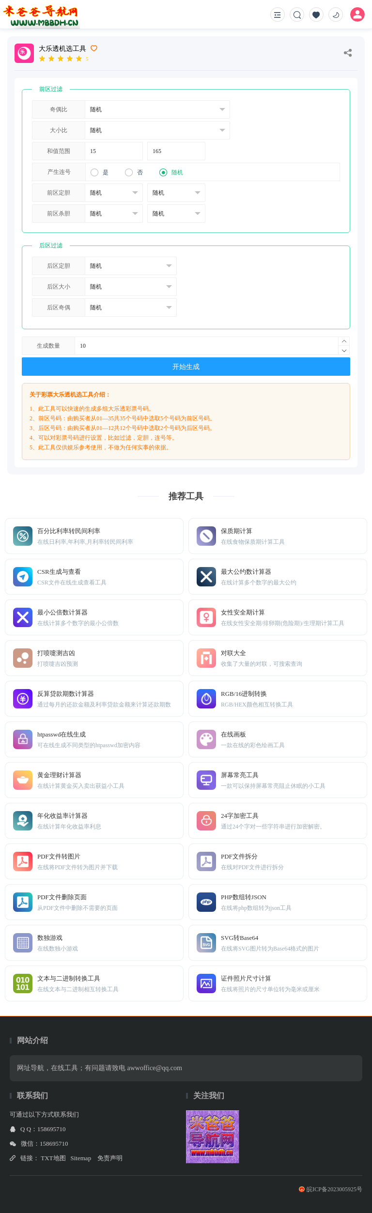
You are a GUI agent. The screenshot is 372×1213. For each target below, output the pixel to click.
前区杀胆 (58, 213)
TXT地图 (53, 1158)
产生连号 (59, 172)
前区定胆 (58, 192)
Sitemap (81, 1158)
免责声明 (110, 1158)
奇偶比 (58, 109)
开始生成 (186, 366)
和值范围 (58, 151)
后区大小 (58, 286)
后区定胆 (58, 265)
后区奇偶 (58, 307)
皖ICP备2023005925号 (330, 1189)
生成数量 (48, 345)
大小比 (58, 130)
